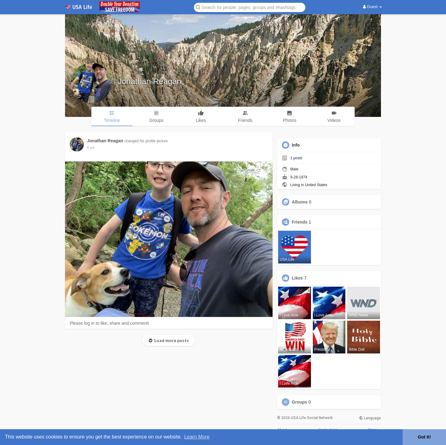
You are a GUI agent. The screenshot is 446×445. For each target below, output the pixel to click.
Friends (300, 222)
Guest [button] (372, 6)
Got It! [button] (424, 436)
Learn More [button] (197, 436)
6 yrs (90, 147)
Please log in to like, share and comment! (109, 323)
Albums (300, 201)
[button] (250, 7)
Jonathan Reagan (149, 81)
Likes (297, 278)
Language (370, 418)
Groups (299, 402)
